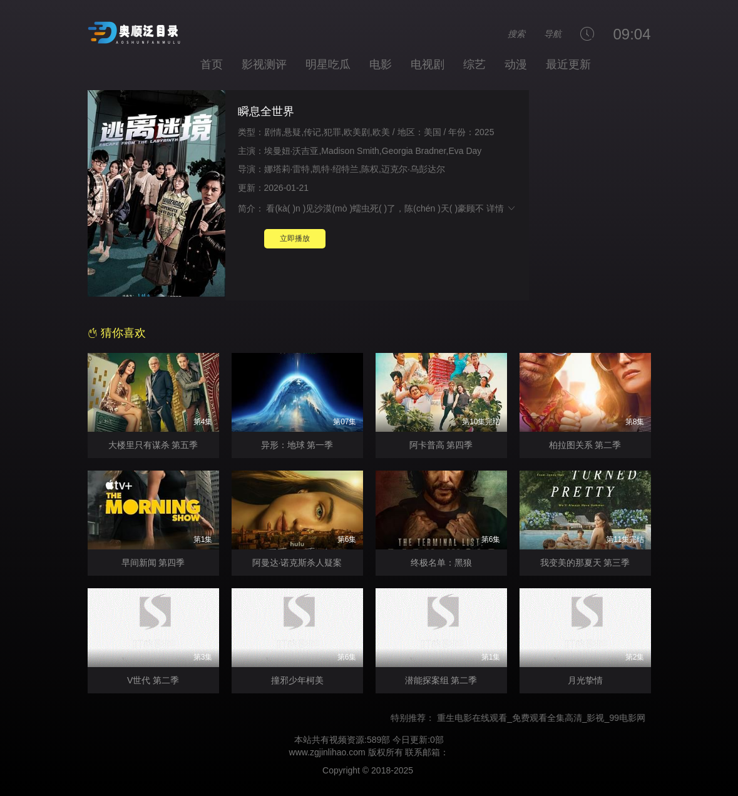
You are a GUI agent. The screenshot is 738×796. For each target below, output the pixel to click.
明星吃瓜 (328, 64)
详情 (501, 208)
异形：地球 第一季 (297, 445)
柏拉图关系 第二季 (585, 445)
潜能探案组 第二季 (441, 680)
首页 (211, 64)
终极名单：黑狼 (441, 563)
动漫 (516, 64)
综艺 (474, 64)
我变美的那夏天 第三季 (585, 563)
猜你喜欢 (117, 333)
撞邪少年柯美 (297, 680)
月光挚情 (585, 680)
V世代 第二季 (153, 680)
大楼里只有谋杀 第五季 (153, 445)
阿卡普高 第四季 (441, 445)
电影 (380, 64)
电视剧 (427, 64)
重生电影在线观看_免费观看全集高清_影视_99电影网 (547, 718)
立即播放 (295, 238)
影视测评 (264, 64)
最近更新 (568, 64)
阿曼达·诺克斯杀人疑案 (297, 563)
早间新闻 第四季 (153, 563)
